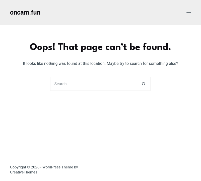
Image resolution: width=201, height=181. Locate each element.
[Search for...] (93, 84)
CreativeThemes (23, 172)
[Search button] (144, 84)
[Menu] (188, 12)
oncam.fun (25, 12)
